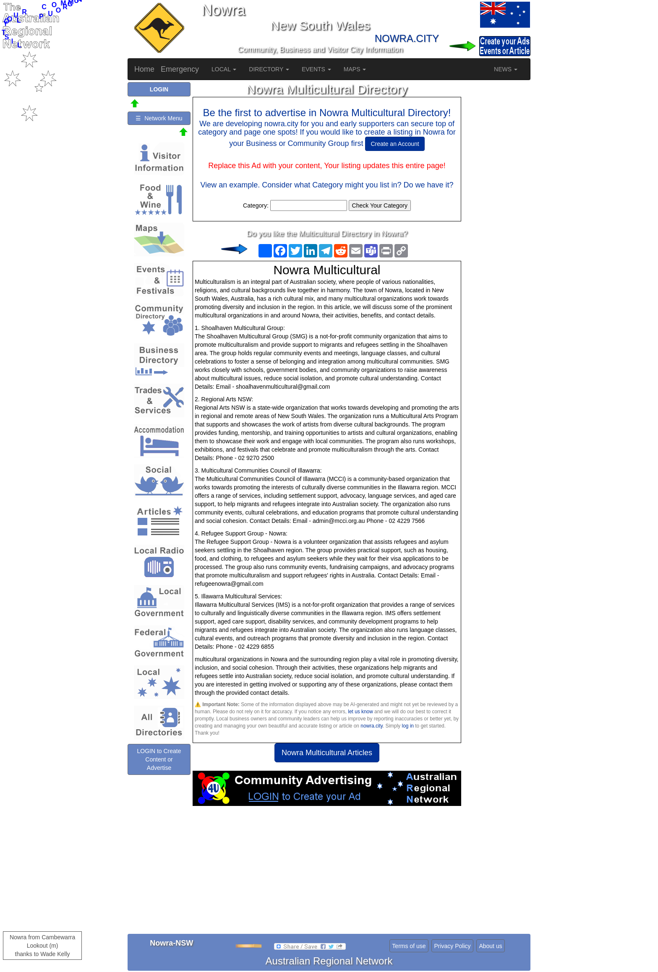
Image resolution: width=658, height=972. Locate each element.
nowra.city (371, 726)
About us (490, 946)
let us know (360, 712)
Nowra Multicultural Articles (327, 752)
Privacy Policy (452, 946)
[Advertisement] (327, 873)
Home (144, 69)
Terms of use (409, 946)
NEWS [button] (505, 69)
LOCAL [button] (224, 69)
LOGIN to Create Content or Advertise (159, 759)
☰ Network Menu (159, 118)
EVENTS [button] (316, 69)
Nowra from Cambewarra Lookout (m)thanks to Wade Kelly (42, 945)
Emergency (180, 69)
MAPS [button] (355, 69)
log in (408, 726)
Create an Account (395, 143)
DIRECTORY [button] (269, 69)
